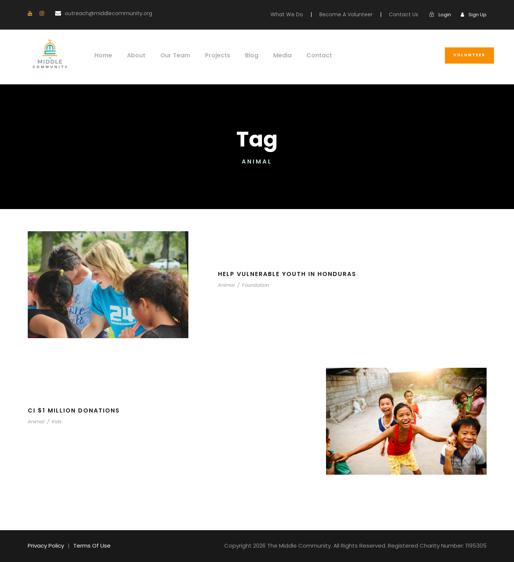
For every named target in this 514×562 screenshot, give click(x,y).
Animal (225, 285)
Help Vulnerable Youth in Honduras (292, 274)
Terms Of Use (88, 545)
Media (273, 55)
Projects (211, 55)
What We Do (300, 14)
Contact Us (407, 14)
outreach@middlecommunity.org (97, 13)
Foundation (251, 285)
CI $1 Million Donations (75, 410)
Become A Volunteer (354, 14)
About (133, 55)
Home (102, 55)
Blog (244, 55)
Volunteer (470, 55)
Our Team (171, 55)
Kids (53, 421)
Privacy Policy (45, 545)
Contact (308, 55)
